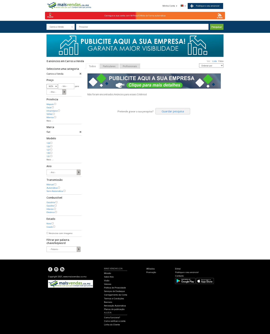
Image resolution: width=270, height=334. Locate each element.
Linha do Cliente (112, 324)
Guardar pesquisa (173, 111)
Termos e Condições (114, 298)
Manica (50, 117)
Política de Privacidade (115, 288)
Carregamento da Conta (115, 295)
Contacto (179, 276)
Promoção (151, 272)
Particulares (109, 66)
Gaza (48, 107)
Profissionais (130, 66)
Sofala (49, 114)
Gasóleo (50, 206)
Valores (107, 284)
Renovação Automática (115, 306)
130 (48, 153)
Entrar (178, 269)
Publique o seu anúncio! (187, 272)
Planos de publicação (114, 309)
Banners (108, 302)
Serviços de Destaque (114, 291)
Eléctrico (50, 212)
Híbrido (49, 209)
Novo (48, 223)
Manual (50, 184)
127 (48, 150)
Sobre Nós (109, 277)
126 (48, 146)
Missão (107, 273)
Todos (92, 66)
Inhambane (52, 111)
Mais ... (49, 121)
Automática (52, 188)
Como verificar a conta (114, 321)
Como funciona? (112, 317)
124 (48, 143)
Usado (49, 227)
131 (48, 156)
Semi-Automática (54, 191)
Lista (214, 61)
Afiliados (150, 269)
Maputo (50, 104)
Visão (106, 280)
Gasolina (50, 202)
